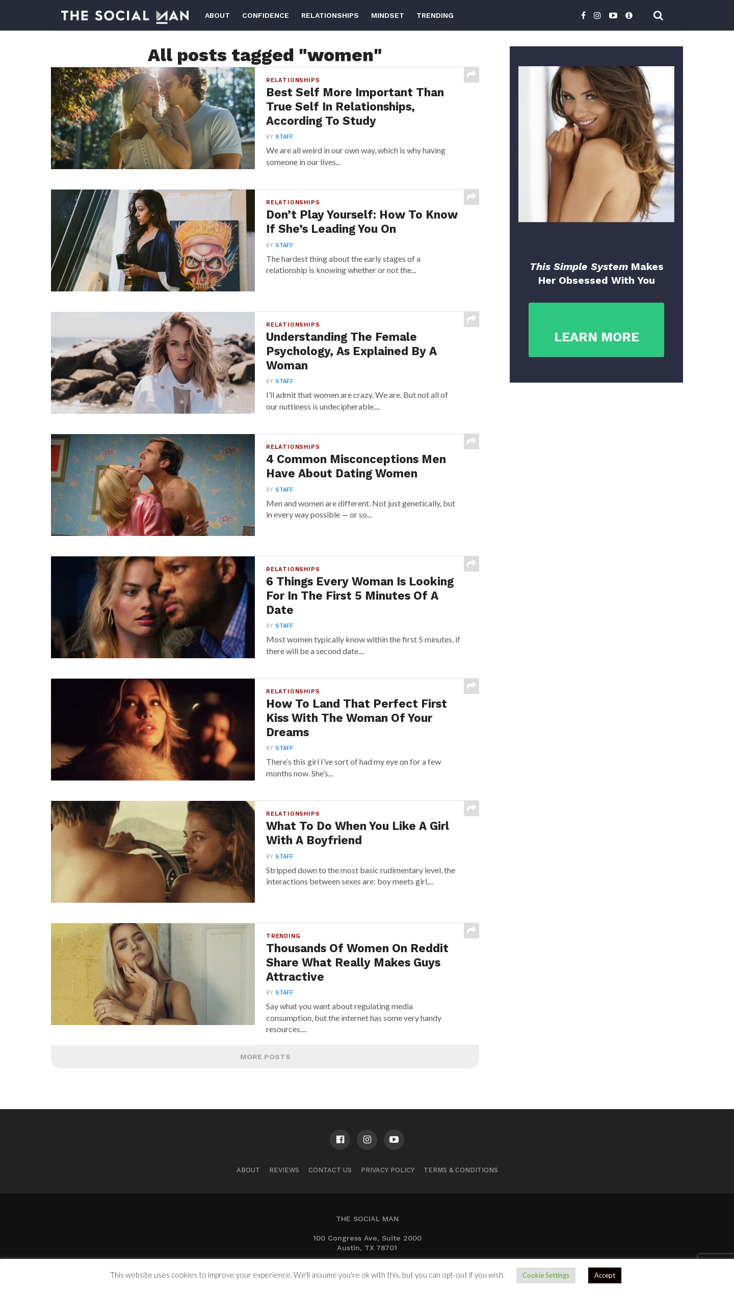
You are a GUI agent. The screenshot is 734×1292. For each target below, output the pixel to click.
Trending (435, 15)
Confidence (265, 15)
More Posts (265, 1057)
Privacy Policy (387, 1170)
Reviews (284, 1170)
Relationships (330, 15)
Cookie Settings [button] (545, 1275)
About (217, 15)
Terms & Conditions (461, 1170)
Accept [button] (604, 1275)
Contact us (330, 1170)
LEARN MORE (596, 337)
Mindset (387, 15)
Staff (284, 136)
